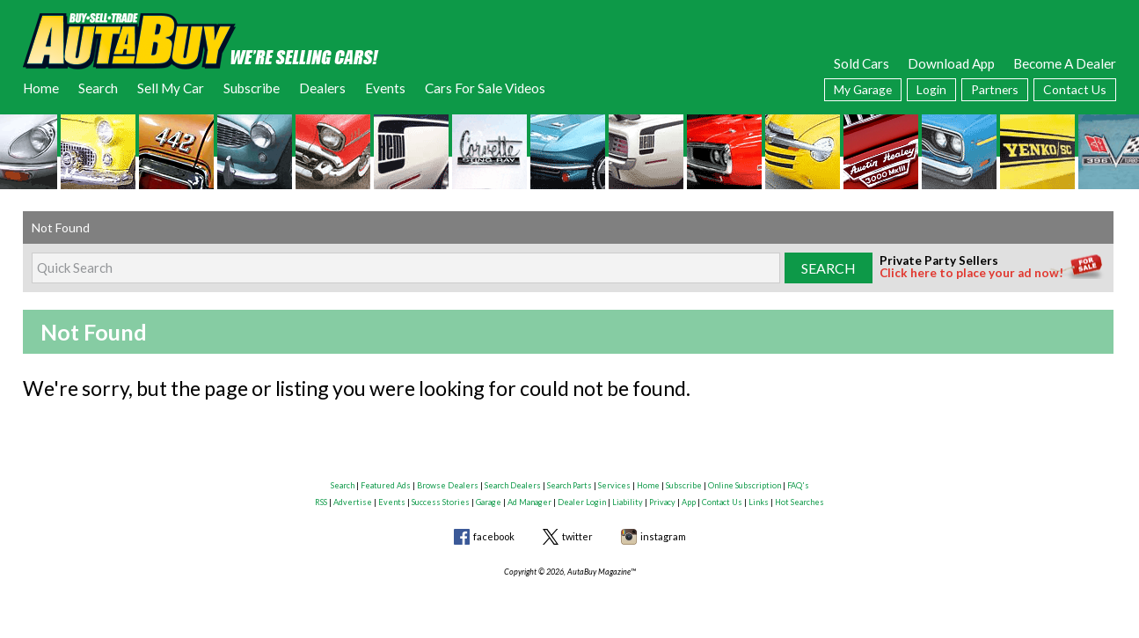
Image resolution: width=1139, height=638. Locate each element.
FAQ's (798, 485)
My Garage (863, 89)
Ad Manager (529, 502)
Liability (627, 502)
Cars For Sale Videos (485, 88)
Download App (951, 63)
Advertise (352, 502)
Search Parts (569, 485)
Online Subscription (744, 485)
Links (758, 502)
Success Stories (441, 502)
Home (41, 88)
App (689, 502)
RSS (321, 502)
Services (614, 485)
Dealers (322, 88)
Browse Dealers (447, 485)
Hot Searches (799, 502)
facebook (494, 536)
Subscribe (251, 88)
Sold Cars (861, 63)
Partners (995, 89)
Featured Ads (386, 485)
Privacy (662, 502)
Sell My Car (170, 88)
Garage (488, 502)
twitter (577, 536)
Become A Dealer (1064, 63)
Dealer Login (582, 502)
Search (98, 88)
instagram (663, 536)
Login (931, 89)
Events (385, 88)
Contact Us (1074, 89)
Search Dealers (513, 485)
